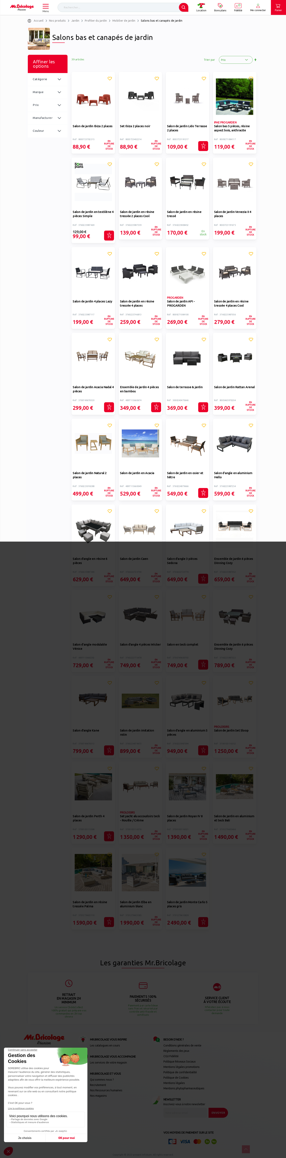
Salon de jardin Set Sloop (231, 730)
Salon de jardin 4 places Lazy (92, 301)
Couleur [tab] (38, 130)
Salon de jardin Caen (134, 558)
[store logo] (22, 7)
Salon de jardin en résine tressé (184, 214)
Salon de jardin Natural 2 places (89, 475)
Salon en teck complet (182, 644)
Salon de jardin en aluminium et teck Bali (234, 818)
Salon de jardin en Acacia (137, 473)
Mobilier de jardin (123, 20)
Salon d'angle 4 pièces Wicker (140, 644)
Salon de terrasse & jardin (185, 387)
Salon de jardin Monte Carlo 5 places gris (187, 904)
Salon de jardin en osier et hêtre (185, 475)
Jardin (75, 20)
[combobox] (123, 7)
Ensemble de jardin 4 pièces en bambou (139, 389)
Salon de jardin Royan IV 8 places (185, 818)
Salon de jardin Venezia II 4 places (232, 214)
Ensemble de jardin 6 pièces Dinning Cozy (233, 561)
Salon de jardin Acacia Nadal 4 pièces (93, 389)
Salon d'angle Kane (86, 730)
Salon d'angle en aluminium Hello (233, 475)
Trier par (209, 59)
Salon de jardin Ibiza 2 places (92, 126)
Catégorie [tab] (40, 79)
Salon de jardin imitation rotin (137, 732)
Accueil (39, 20)
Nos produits (57, 20)
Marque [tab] (38, 92)
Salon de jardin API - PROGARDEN (181, 303)
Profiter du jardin (96, 20)
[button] (110, 79)
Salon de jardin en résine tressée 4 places (137, 303)
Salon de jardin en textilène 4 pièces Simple (93, 214)
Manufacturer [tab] (42, 117)
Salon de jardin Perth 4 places (88, 818)
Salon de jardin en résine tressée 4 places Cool (231, 303)
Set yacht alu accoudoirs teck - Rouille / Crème (140, 818)
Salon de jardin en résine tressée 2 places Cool (137, 214)
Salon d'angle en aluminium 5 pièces (187, 732)
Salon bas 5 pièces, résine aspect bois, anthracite (232, 128)
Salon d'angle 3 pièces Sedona (182, 561)
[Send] (218, 1113)
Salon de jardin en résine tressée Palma (90, 904)
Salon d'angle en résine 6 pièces (90, 561)
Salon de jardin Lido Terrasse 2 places (187, 128)
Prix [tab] (36, 105)
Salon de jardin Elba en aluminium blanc (136, 904)
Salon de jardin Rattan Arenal (234, 387)
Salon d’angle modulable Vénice (90, 646)
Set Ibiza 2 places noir (135, 126)
